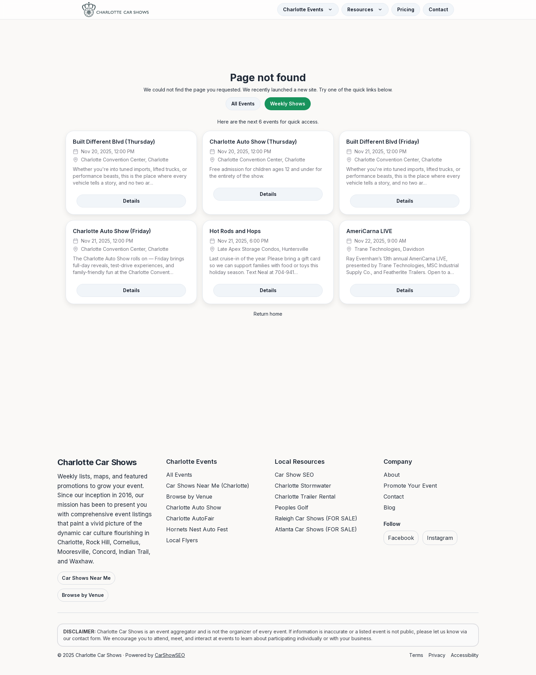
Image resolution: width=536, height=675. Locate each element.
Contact (438, 9)
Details (131, 201)
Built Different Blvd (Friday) (382, 141)
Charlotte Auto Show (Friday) (112, 231)
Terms (416, 655)
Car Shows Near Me (86, 578)
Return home (268, 314)
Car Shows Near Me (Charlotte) (207, 485)
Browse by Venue (83, 595)
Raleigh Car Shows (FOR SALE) (316, 518)
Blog (389, 507)
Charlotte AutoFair (190, 518)
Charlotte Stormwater (303, 485)
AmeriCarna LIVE (369, 231)
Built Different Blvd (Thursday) (114, 141)
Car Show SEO (294, 474)
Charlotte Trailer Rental (305, 496)
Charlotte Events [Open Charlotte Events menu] (308, 9)
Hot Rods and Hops (235, 231)
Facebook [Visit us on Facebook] (401, 537)
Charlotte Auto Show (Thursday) (253, 141)
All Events (243, 103)
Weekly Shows (287, 103)
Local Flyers (182, 540)
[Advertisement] (268, 39)
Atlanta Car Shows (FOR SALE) (316, 529)
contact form (86, 638)
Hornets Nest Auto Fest (197, 529)
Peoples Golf (291, 507)
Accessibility (465, 655)
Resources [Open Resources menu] (365, 9)
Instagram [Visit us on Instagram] (440, 537)
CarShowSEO (170, 655)
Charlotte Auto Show (193, 507)
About (392, 474)
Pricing (405, 9)
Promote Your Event (410, 485)
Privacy (437, 655)
